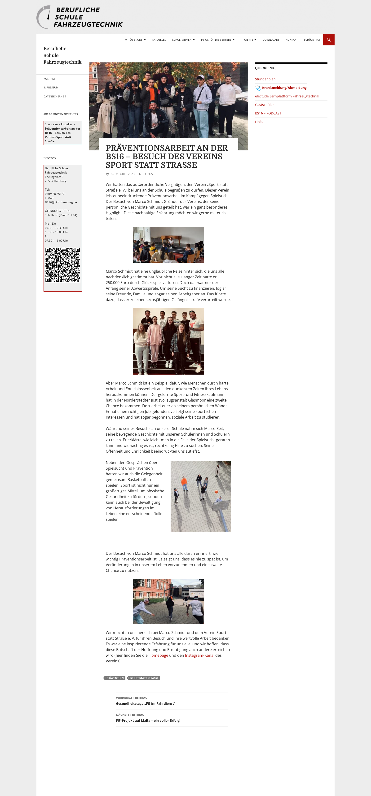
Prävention (115, 678)
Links (259, 121)
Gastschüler (264, 104)
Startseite (51, 124)
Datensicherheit (55, 96)
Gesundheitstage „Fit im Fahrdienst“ (172, 700)
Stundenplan (265, 79)
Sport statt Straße (144, 678)
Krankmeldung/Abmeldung (284, 87)
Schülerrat (312, 39)
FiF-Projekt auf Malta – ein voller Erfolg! (172, 717)
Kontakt (292, 39)
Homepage (158, 655)
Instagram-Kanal (199, 655)
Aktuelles (159, 39)
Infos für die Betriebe (216, 39)
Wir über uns (133, 39)
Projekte (247, 39)
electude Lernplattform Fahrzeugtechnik (287, 96)
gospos (147, 174)
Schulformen (181, 39)
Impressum (51, 87)
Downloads (271, 39)
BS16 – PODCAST (268, 113)
